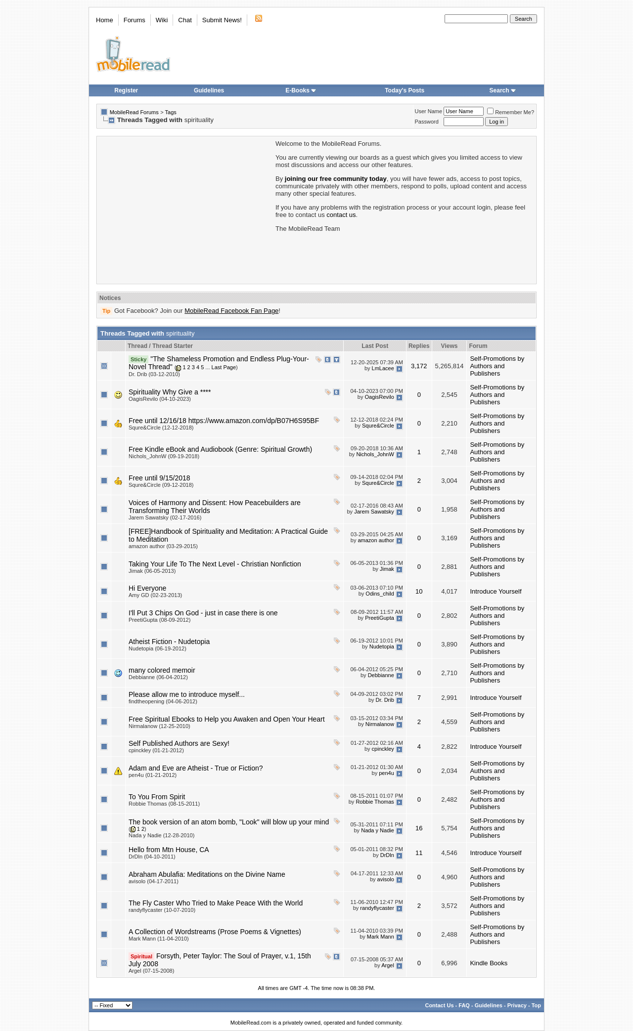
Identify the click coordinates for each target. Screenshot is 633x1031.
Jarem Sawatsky (374, 512)
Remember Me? (510, 112)
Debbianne (381, 675)
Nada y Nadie (377, 830)
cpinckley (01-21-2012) (156, 750)
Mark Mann (380, 937)
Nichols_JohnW (375, 454)
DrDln (387, 855)
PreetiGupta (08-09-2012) (159, 620)
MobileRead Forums (134, 112)
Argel (387, 965)
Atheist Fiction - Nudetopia (169, 641)
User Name (429, 111)
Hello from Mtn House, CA (169, 850)
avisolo (385, 879)
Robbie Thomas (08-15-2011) (164, 804)
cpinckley (383, 749)
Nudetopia (381, 646)
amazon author (376, 540)
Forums (134, 20)
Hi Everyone (147, 588)
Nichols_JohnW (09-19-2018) (164, 456)
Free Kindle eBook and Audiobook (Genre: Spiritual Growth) (220, 449)
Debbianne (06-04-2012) (158, 677)
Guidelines (209, 90)
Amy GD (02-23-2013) (155, 595)
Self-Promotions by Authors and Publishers (497, 366)
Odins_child (379, 594)
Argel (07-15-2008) (151, 971)
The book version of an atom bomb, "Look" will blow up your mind (229, 822)
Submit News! (222, 20)
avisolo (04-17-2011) (154, 881)
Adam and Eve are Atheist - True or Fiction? (196, 768)
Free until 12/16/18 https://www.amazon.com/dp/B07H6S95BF (224, 421)
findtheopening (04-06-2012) (163, 701)
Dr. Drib (385, 700)
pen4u (386, 773)
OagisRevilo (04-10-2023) (160, 399)
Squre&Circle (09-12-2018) (161, 485)
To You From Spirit (157, 797)
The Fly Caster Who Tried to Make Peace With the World (216, 903)
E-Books (300, 90)
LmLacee (383, 368)
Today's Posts (404, 90)
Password (427, 122)
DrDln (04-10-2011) (152, 856)
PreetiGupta (379, 618)
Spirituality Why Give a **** (170, 392)
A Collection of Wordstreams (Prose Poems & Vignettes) (215, 932)
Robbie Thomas (375, 802)
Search (503, 90)
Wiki (162, 20)
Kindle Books (488, 963)
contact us (341, 214)
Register (126, 90)
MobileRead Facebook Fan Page (231, 310)
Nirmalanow (379, 724)
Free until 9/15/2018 (159, 478)
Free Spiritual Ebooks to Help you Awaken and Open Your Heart (227, 719)
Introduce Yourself (495, 591)
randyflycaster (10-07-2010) (162, 910)
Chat (184, 20)
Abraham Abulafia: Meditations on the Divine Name (207, 874)
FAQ (464, 1005)
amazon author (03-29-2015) (163, 546)
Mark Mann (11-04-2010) (159, 939)
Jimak (387, 569)
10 (418, 591)
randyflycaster (377, 908)
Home (104, 20)
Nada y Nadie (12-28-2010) (161, 835)
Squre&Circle (378, 426)
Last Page (224, 367)
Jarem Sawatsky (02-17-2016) (165, 517)
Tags (171, 112)
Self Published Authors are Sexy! (179, 743)
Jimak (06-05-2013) (152, 571)
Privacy (517, 1005)
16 (418, 828)
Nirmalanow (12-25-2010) (159, 726)
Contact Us (439, 1005)
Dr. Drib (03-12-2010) (154, 374)
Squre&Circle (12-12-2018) (161, 427)
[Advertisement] (185, 209)
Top (536, 1005)
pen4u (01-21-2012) (153, 775)
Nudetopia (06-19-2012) (157, 648)
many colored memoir (162, 670)
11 (418, 853)
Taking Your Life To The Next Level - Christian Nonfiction (215, 564)
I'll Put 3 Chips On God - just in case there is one (203, 613)
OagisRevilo (379, 397)
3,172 (419, 366)
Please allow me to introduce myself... (187, 694)
